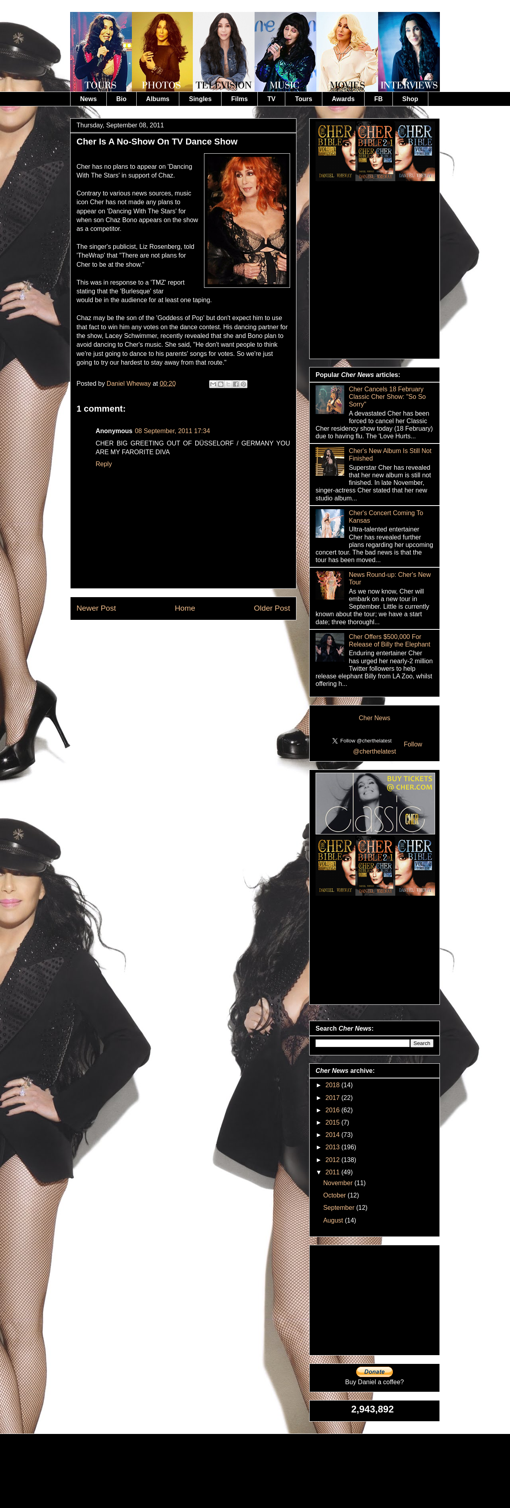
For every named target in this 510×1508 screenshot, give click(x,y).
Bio (121, 99)
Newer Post (96, 608)
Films (239, 99)
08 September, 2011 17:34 (172, 431)
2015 (333, 1122)
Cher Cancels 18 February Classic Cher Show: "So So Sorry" (387, 397)
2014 (333, 1134)
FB (378, 99)
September (339, 1207)
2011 (333, 1172)
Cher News (374, 718)
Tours (303, 99)
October (335, 1195)
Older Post (272, 608)
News (88, 99)
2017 (333, 1097)
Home (185, 608)
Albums (158, 99)
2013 (333, 1147)
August (334, 1220)
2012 (333, 1159)
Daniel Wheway (130, 383)
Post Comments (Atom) (203, 638)
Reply (104, 464)
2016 (333, 1110)
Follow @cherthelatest (387, 748)
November (338, 1183)
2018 (333, 1085)
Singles (200, 99)
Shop (410, 99)
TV (271, 99)
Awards (343, 99)
